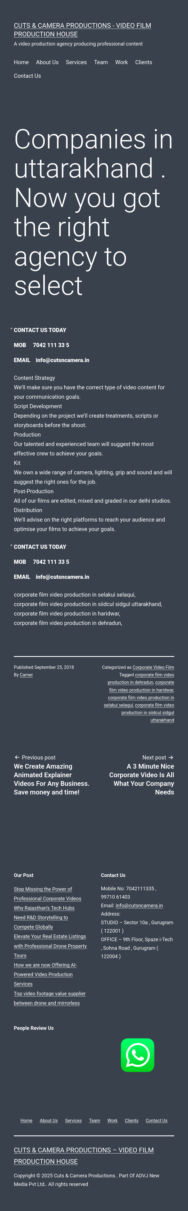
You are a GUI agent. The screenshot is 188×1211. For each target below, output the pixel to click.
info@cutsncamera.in (139, 905)
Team (101, 62)
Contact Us (27, 76)
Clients (143, 62)
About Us (47, 62)
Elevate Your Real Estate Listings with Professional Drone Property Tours (50, 945)
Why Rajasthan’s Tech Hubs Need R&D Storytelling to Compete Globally (44, 917)
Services (76, 62)
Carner (26, 674)
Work (121, 62)
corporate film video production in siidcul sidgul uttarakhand (148, 712)
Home (21, 62)
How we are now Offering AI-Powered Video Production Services (45, 974)
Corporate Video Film (153, 667)
